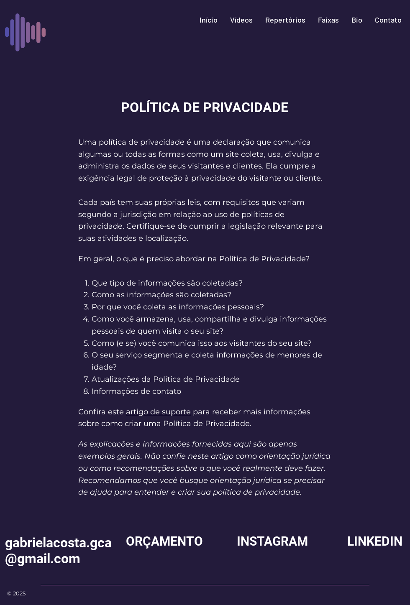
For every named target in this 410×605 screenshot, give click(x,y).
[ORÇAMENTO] (164, 541)
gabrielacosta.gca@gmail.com (58, 551)
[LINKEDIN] (374, 541)
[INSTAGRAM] (272, 541)
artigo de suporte (158, 411)
